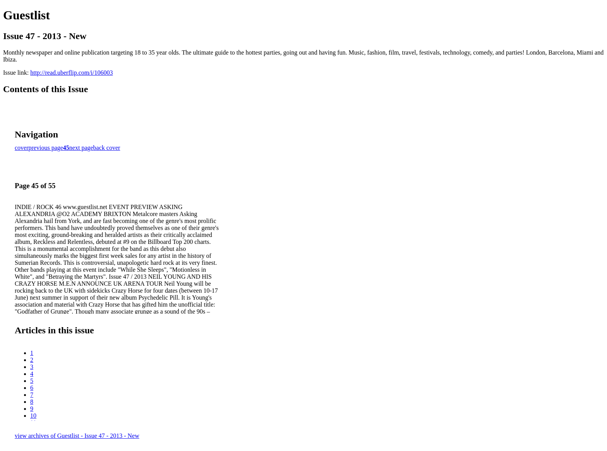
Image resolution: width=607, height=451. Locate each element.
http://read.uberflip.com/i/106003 (71, 72)
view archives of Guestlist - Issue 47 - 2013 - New (77, 435)
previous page (46, 147)
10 (33, 415)
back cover (106, 147)
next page (81, 147)
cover (22, 147)
